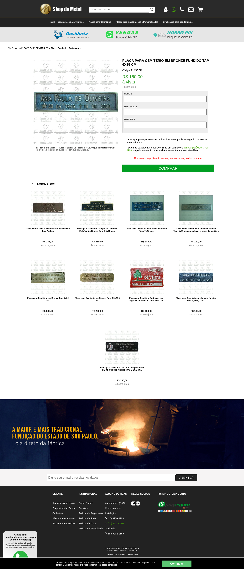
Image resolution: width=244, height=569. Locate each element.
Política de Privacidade (91, 528)
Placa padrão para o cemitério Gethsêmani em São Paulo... (48, 230)
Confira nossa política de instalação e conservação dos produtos (168, 158)
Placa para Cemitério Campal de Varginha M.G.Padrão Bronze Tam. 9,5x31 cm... (97, 230)
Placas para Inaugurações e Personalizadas (138, 22)
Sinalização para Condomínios (179, 22)
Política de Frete (87, 518)
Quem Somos (86, 503)
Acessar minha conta (64, 503)
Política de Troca (87, 523)
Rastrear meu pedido (64, 523)
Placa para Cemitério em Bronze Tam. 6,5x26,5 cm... (97, 299)
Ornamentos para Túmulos (72, 22)
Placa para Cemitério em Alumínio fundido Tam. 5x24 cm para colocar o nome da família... (196, 230)
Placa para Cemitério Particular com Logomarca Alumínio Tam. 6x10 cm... (147, 299)
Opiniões (83, 508)
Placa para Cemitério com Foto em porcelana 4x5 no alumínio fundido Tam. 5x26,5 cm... (122, 368)
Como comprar (113, 508)
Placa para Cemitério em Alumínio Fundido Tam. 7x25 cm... (146, 230)
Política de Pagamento (91, 513)
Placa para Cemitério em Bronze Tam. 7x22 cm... (48, 299)
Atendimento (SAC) (115, 503)
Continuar (176, 563)
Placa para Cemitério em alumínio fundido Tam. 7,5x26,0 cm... (196, 299)
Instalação (110, 513)
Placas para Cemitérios (101, 22)
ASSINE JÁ (186, 477)
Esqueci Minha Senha (64, 508)
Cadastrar (58, 513)
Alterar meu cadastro (64, 518)
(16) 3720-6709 (114, 518)
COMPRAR (167, 168)
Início (52, 22)
